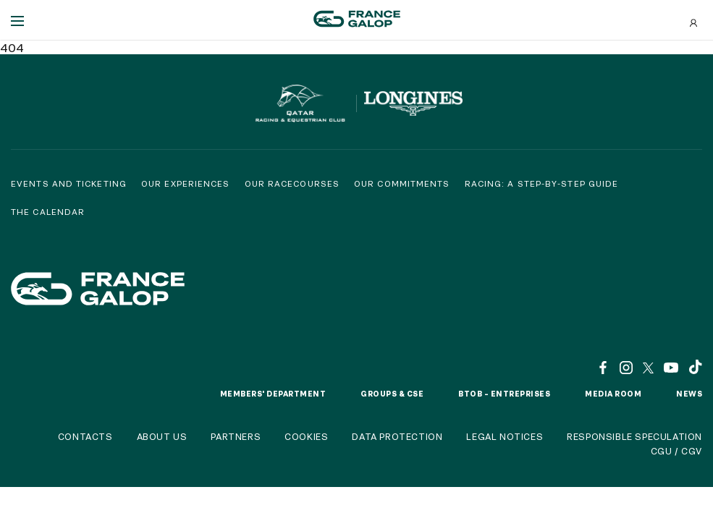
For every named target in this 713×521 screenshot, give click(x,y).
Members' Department (273, 393)
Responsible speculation (634, 436)
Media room (613, 393)
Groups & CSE (391, 393)
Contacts (85, 436)
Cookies (306, 436)
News (689, 393)
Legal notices (504, 436)
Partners (236, 436)
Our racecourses (292, 183)
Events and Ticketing (69, 183)
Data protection (397, 436)
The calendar (48, 211)
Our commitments (402, 183)
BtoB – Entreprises (504, 393)
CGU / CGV (676, 451)
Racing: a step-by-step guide (542, 183)
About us (162, 436)
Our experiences (185, 183)
